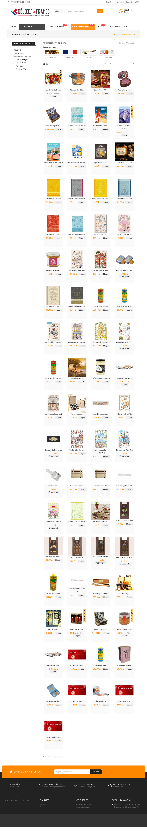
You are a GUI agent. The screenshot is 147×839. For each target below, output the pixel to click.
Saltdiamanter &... (101, 701)
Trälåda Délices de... (77, 486)
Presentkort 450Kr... (53, 737)
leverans (120, 2)
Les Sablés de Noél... (53, 90)
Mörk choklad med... (53, 556)
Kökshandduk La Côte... (124, 342)
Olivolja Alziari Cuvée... (101, 306)
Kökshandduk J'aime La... (53, 342)
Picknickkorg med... (124, 90)
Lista (47, 63)
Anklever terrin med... (53, 270)
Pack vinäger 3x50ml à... (77, 629)
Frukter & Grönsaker (22, 112)
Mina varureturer (83, 807)
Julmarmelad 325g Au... (124, 163)
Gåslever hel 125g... (77, 90)
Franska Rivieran (21, 115)
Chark (16, 80)
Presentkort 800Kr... (77, 701)
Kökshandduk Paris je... (124, 450)
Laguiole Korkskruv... (124, 378)
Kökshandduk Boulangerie (53, 414)
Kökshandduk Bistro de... (53, 522)
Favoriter (19, 67)
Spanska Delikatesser (23, 118)
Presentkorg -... (124, 593)
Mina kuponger (82, 818)
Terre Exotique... (77, 414)
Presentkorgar (22, 61)
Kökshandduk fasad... (124, 234)
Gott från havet (20, 93)
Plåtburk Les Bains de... (124, 270)
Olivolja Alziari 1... (101, 665)
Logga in (129, 2)
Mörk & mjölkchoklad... (101, 556)
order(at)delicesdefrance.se (125, 817)
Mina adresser (81, 812)
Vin (15, 109)
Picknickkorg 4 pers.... (53, 126)
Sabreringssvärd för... (100, 593)
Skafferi (17, 52)
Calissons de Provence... (53, 450)
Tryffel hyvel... (53, 486)
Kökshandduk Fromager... (77, 342)
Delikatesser (19, 83)
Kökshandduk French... (101, 126)
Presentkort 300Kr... (124, 701)
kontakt (109, 2)
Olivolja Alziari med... (53, 593)
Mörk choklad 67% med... (124, 558)
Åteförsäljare (45, 810)
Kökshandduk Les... (100, 234)
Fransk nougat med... (100, 414)
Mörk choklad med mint (124, 520)
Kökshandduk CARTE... (124, 414)
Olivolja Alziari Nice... (124, 306)
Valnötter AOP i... (77, 378)
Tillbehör (18, 102)
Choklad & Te (21, 71)
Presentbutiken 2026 (22, 58)
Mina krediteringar (84, 810)
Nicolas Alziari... (53, 629)
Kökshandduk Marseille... (77, 163)
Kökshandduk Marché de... (77, 270)
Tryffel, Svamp (20, 105)
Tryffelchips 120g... (101, 163)
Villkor (43, 804)
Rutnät (44, 63)
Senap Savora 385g (101, 90)
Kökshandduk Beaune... (77, 450)
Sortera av (107, 64)
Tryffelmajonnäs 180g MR (101, 378)
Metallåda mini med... (100, 522)
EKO (15, 90)
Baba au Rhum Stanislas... (124, 629)
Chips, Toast (19, 55)
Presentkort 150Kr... (77, 665)
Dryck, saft (18, 86)
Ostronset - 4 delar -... (53, 701)
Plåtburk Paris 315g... (124, 665)
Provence (18, 74)
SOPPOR (17, 96)
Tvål (16, 121)
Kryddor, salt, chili (21, 99)
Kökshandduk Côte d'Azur (53, 163)
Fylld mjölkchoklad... (77, 558)
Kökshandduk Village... (101, 270)
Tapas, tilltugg (20, 77)
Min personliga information (87, 815)
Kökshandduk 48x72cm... (77, 126)
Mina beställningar (84, 804)
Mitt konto (82, 800)
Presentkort (21, 64)
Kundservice (45, 807)
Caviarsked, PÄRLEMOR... (124, 486)
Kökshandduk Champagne (101, 342)
